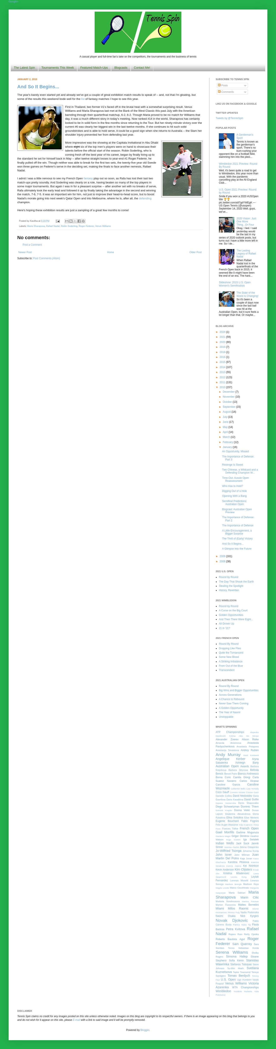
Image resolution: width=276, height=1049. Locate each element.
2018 (223, 352)
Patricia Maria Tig (242, 924)
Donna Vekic (242, 810)
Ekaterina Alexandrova (237, 814)
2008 (223, 561)
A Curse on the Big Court (233, 610)
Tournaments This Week (57, 67)
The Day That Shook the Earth (236, 581)
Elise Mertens (251, 817)
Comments (226, 91)
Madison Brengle (233, 884)
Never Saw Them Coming (233, 703)
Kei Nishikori (251, 865)
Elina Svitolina (234, 817)
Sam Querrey (242, 944)
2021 (223, 336)
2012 (223, 377)
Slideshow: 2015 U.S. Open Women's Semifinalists (235, 284)
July (225, 416)
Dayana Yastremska (226, 803)
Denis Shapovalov (248, 803)
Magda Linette (222, 888)
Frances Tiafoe (230, 828)
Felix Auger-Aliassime (227, 824)
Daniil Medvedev (242, 795)
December (229, 391)
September (229, 406)
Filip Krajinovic (246, 825)
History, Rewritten (229, 590)
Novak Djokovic (232, 920)
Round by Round (228, 577)
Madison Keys (251, 884)
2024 (223, 331)
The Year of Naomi (229, 712)
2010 (223, 387)
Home (110, 252)
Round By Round (228, 643)
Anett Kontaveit (251, 755)
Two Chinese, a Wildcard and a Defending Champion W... (240, 471)
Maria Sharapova (36, 226)
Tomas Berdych (238, 975)
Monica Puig (234, 912)
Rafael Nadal (53, 226)
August (227, 411)
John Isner (224, 854)
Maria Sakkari (237, 892)
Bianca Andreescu (248, 773)
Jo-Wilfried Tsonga (229, 850)
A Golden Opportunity (231, 708)
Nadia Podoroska (249, 912)
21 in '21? (224, 628)
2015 (223, 362)
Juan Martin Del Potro (237, 856)
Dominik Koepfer (224, 810)
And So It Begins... (38, 86)
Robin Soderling (69, 226)
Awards (244, 766)
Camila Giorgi (241, 777)
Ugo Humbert (244, 979)
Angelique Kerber (230, 759)
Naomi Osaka (225, 915)
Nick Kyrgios (249, 915)
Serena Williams (232, 952)
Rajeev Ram (235, 934)
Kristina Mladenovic (236, 873)
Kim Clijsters (243, 869)
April (226, 432)
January (228, 447)
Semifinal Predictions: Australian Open (234, 503)
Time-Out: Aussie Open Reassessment (235, 479)
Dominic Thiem (250, 806)
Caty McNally (252, 788)
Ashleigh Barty (247, 762)
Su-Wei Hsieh (235, 968)
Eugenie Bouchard (227, 821)
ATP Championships (230, 732)
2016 (223, 357)
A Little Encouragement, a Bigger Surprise (237, 532)
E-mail (76, 1019)
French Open (249, 828)
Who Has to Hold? (232, 486)
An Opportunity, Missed (235, 451)
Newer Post (25, 252)
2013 (223, 372)
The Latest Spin (24, 67)
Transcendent (227, 670)
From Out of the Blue (231, 665)
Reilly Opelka (251, 934)
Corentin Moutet (237, 792)
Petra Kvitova (235, 929)
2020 (223, 342)
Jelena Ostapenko (249, 847)
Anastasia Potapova (248, 746)
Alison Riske (250, 739)
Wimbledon (223, 991)
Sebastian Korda (248, 948)
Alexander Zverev (227, 739)
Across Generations (230, 694)
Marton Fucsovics (226, 904)
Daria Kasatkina (234, 799)
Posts (223, 85)
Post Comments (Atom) (46, 258)
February (228, 442)
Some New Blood (229, 657)
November (229, 396)
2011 (223, 382)
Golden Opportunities (231, 615)
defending (145, 198)
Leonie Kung (238, 877)
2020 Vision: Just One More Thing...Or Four (246, 221)
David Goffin (251, 799)
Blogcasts (120, 67)
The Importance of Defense (237, 525)
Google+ (14, 1)
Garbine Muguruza (247, 832)
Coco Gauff (222, 792)
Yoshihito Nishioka (243, 991)
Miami (220, 908)
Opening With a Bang (234, 495)
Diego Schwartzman (228, 806)
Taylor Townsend (241, 972)
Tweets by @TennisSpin (229, 118)
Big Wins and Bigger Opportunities (238, 690)
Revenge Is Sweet (232, 464)
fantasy (88, 178)
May (225, 427)
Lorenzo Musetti (239, 880)
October (228, 401)
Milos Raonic (238, 908)
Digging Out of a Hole (234, 491)
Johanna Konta (251, 851)
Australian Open (227, 766)
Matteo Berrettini (248, 904)
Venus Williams (103, 226)
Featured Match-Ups (94, 67)
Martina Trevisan (250, 901)
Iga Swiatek (251, 839)
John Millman (242, 855)
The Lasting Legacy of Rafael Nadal (246, 253)
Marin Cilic (249, 897)
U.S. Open (228, 979)
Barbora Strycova (238, 770)
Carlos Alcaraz (249, 780)
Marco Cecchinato (239, 887)
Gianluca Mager (223, 836)
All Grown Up (226, 623)
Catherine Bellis (238, 788)
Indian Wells (225, 843)
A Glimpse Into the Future (236, 548)
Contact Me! (142, 67)
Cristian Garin (252, 792)
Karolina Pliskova (238, 862)
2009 (223, 556)
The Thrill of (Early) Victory (237, 538)
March (227, 437)
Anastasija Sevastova (227, 750)
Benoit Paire (230, 773)
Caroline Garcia (228, 784)
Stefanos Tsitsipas (241, 964)
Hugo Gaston (233, 839)
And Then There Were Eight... (236, 619)
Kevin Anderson (225, 869)
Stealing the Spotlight (231, 585)
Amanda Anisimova (228, 743)
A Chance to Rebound (231, 699)
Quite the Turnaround (231, 652)
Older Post (195, 252)
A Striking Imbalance (230, 661)
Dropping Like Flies (230, 648)
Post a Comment (32, 244)
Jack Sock (242, 843)
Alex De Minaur (249, 736)
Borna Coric (223, 777)
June (226, 421)
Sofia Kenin (236, 960)
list (83, 99)
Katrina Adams (233, 866)
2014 (223, 367)
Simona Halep (237, 956)
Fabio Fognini (250, 821)
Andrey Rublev (250, 750)
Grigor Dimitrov (240, 836)
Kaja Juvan (246, 858)
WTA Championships (245, 987)
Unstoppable (226, 716)
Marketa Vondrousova (228, 901)
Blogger (144, 1030)
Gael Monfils (225, 832)
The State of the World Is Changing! (248, 294)
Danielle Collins (224, 796)
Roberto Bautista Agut (230, 939)
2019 (223, 347)
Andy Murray (228, 754)
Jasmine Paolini (231, 847)
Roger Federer (86, 226)
